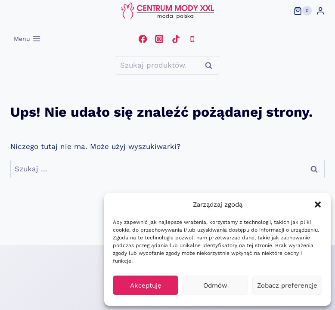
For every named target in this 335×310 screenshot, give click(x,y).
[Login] (320, 11)
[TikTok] (176, 39)
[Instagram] (159, 39)
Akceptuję (145, 285)
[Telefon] (192, 39)
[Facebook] (142, 39)
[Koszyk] (303, 11)
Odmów (215, 285)
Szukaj (211, 65)
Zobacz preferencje (287, 285)
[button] (317, 204)
